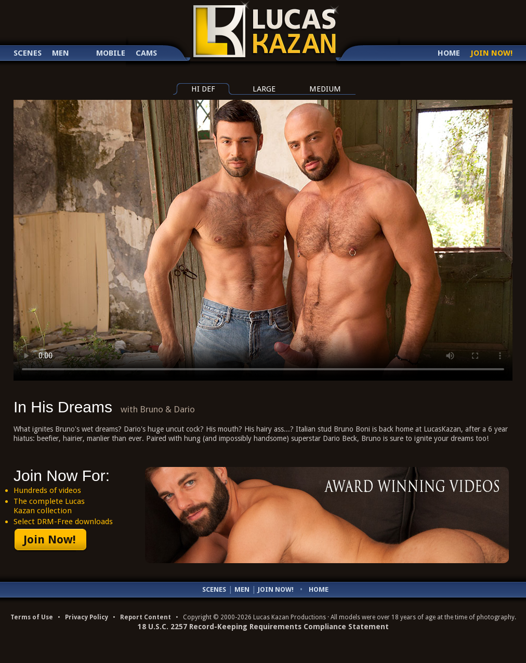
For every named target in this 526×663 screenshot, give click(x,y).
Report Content (145, 617)
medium (325, 89)
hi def (203, 89)
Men (60, 53)
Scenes (28, 53)
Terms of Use (31, 617)
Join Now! (491, 53)
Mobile (110, 53)
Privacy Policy (86, 617)
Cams (146, 53)
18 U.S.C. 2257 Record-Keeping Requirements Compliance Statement (263, 626)
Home (449, 53)
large (264, 89)
